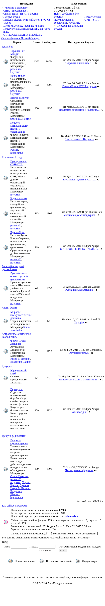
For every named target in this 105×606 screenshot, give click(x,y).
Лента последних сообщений (64, 21)
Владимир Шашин (20, 361)
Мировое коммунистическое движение (21, 315)
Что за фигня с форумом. (79, 470)
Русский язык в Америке (79, 289)
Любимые (74, 22)
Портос (26, 118)
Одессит (15, 72)
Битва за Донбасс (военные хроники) (24, 25)
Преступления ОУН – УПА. (92, 18)
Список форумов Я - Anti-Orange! (20, 38)
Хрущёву (79, 322)
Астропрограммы (79, 352)
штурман (15, 194)
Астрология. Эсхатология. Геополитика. (16, 335)
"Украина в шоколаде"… (79, 63)
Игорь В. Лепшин (20, 358)
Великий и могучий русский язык (13, 268)
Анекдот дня (79, 412)
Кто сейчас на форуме (14, 505)
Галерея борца (11, 16)
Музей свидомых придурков (79, 215)
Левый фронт (9, 307)
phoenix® (15, 69)
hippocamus (16, 152)
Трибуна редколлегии (14, 435)
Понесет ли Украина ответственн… (79, 379)
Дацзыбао (7, 46)
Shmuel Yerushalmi (21, 328)
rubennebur (71, 516)
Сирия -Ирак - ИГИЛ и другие (20, 13)
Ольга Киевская (19, 476)
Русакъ (14, 149)
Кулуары (7, 366)
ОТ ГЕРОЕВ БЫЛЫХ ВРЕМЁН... (22, 34)
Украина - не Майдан (17, 52)
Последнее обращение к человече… (79, 109)
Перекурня (16, 389)
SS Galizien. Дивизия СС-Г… (79, 179)
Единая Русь (17, 232)
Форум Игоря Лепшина (18, 342)
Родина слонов (18, 198)
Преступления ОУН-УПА (18, 163)
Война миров (17, 75)
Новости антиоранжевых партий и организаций (19, 127)
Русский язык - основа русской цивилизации (19, 276)
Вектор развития (19, 97)
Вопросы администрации (19, 442)
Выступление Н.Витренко (79, 139)
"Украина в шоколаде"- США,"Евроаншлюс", (16, 9)
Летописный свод (12, 157)
